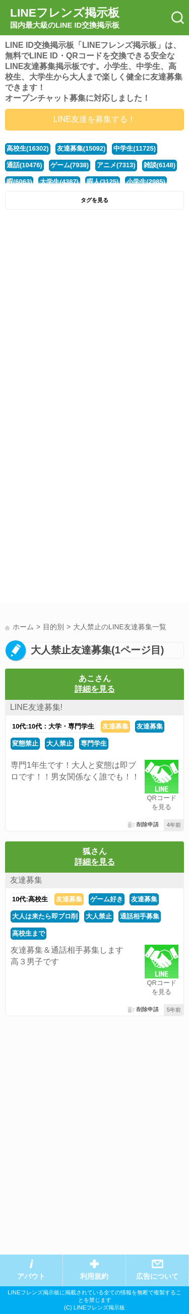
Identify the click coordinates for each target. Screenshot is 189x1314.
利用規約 (94, 1276)
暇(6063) (19, 181)
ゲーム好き (106, 899)
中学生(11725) (134, 148)
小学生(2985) (146, 181)
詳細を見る (95, 689)
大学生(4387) (59, 181)
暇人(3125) (102, 181)
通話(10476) (24, 165)
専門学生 (94, 743)
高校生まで (28, 933)
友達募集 (115, 726)
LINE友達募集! (36, 707)
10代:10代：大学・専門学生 (53, 726)
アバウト (31, 1276)
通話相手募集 (139, 916)
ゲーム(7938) (69, 165)
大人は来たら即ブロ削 (45, 916)
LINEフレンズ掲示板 (64, 18)
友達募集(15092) (81, 148)
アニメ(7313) (116, 165)
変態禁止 (25, 743)
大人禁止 (59, 743)
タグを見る (94, 200)
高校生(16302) (28, 148)
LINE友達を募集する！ (94, 119)
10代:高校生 (30, 899)
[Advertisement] (94, 314)
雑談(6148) (159, 165)
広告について (157, 1276)
